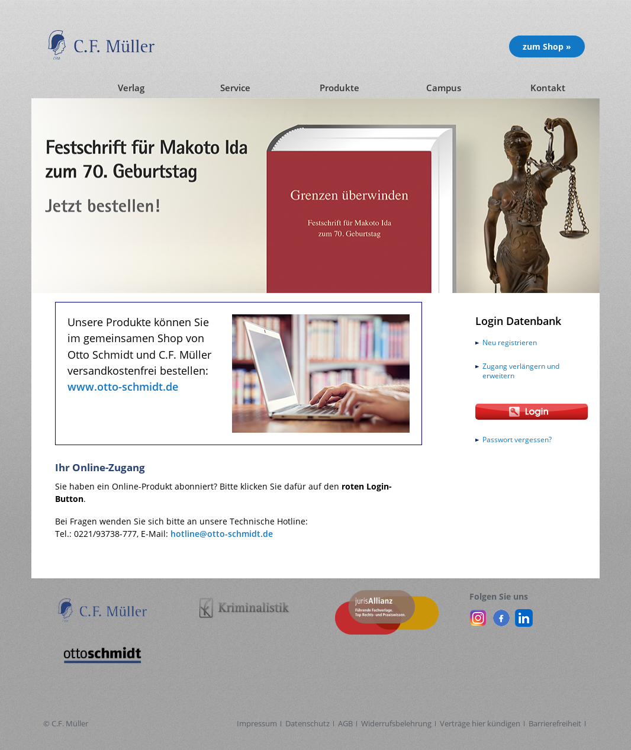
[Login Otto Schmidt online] (531, 412)
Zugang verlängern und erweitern (520, 371)
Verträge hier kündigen (480, 723)
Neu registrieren (509, 342)
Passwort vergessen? (517, 440)
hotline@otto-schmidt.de (221, 533)
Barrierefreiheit (555, 723)
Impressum (257, 723)
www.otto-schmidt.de (122, 386)
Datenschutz (307, 723)
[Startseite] (55, 88)
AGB (345, 723)
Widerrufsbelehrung (396, 723)
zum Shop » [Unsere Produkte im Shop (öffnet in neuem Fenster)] (547, 46)
